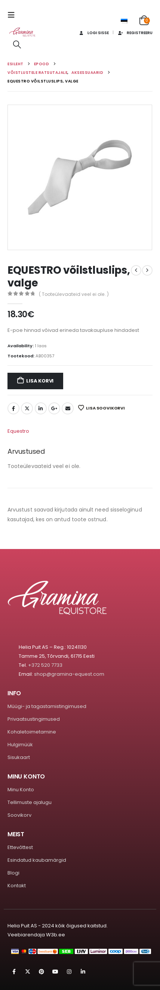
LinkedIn (41, 408)
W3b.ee (55, 934)
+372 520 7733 (45, 665)
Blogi (13, 872)
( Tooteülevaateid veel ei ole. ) (74, 294)
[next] (147, 270)
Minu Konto (20, 789)
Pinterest (41, 971)
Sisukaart (18, 757)
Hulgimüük (20, 744)
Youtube (55, 971)
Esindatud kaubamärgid (36, 860)
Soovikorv (19, 815)
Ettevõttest (20, 847)
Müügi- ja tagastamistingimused (46, 706)
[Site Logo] (22, 32)
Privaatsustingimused (33, 719)
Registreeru (135, 33)
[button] (13, 15)
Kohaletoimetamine (31, 731)
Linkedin (83, 971)
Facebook (13, 408)
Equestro (18, 431)
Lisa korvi (39, 380)
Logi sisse (93, 33)
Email (68, 408)
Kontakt (16, 885)
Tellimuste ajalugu (29, 802)
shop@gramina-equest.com (69, 674)
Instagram (69, 971)
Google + (54, 408)
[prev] (136, 270)
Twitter (27, 408)
